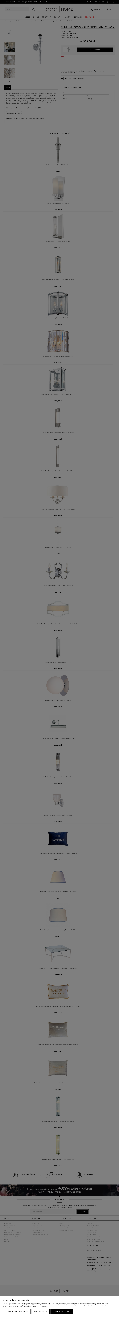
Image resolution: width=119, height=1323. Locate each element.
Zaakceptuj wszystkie (61, 1311)
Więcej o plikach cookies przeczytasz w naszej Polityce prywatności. (25, 1306)
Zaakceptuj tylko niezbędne (17, 1311)
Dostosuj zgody (40, 1311)
